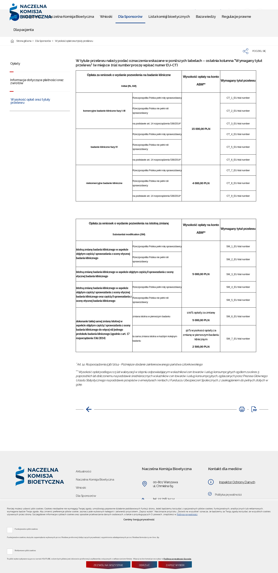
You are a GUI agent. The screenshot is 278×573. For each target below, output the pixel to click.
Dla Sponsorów (43, 41)
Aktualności (83, 471)
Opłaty (15, 63)
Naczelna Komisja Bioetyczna (95, 479)
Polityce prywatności (187, 514)
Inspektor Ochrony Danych (237, 482)
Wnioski (81, 487)
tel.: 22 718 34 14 (163, 499)
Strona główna (23, 41)
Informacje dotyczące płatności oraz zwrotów (36, 81)
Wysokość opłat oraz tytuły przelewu (74, 41)
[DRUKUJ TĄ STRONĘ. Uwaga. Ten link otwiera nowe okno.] (242, 409)
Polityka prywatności (228, 494)
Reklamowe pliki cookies (25, 550)
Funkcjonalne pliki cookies (26, 529)
